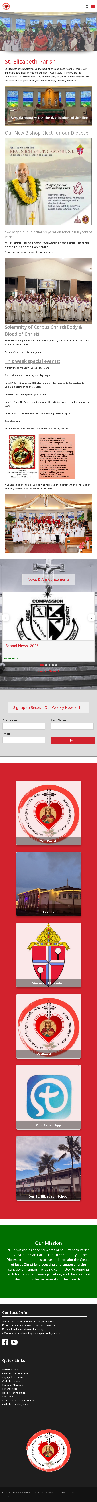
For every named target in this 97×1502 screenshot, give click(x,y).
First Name (10, 720)
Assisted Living (10, 1369)
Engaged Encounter (13, 1377)
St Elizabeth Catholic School (18, 1400)
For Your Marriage (12, 1384)
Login (9, 1496)
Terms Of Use (66, 1492)
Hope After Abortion (14, 1392)
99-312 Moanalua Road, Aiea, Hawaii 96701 (34, 1321)
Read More (11, 658)
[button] (91, 617)
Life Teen (7, 1396)
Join (72, 740)
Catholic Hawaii (11, 1381)
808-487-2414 (31, 1325)
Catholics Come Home (15, 1373)
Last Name (58, 720)
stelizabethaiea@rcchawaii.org (28, 1329)
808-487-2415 (48, 1325)
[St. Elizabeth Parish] (6, 6)
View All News (48, 671)
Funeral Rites (9, 1388)
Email (6, 734)
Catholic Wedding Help (15, 1404)
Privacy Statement (45, 1492)
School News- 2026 (22, 645)
